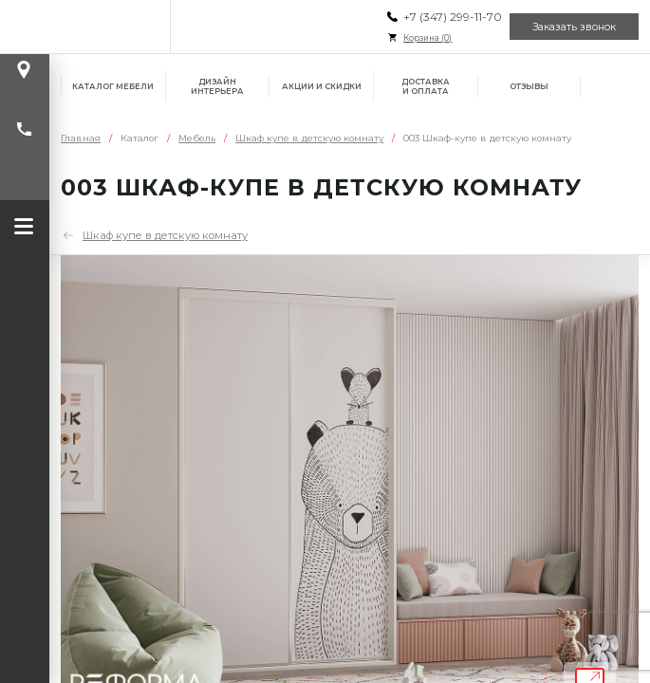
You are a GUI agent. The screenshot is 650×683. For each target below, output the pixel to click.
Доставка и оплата (425, 86)
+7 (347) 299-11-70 (452, 16)
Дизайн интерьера (217, 86)
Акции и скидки (322, 86)
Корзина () (427, 38)
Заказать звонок (574, 27)
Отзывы (529, 86)
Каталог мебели (113, 86)
